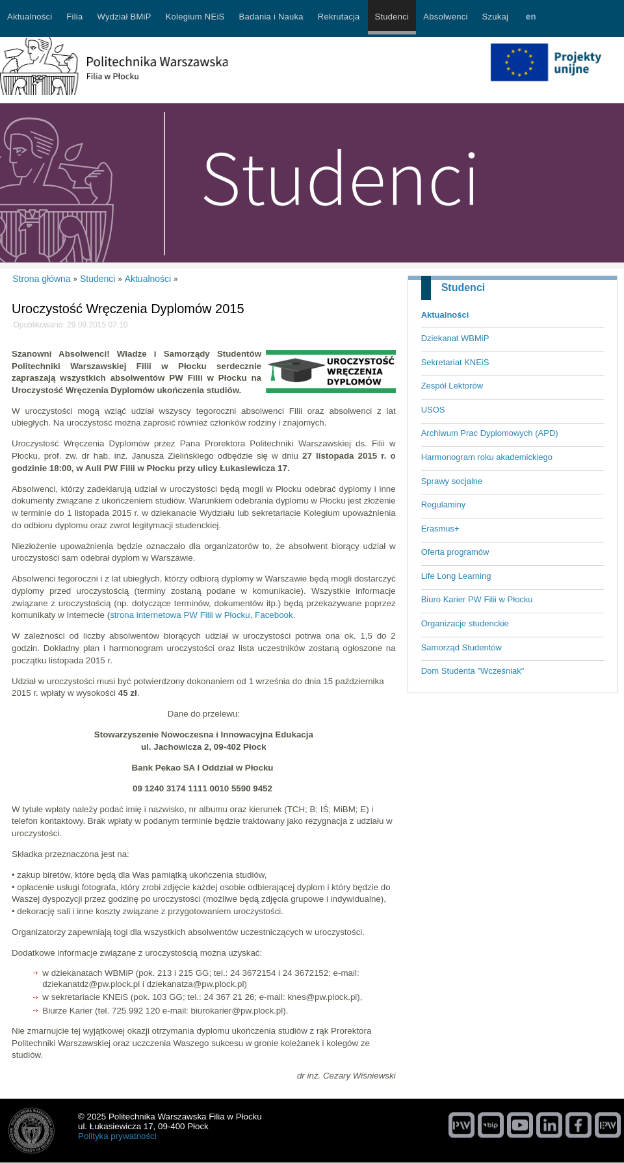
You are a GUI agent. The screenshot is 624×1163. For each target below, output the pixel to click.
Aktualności (445, 315)
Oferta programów (455, 552)
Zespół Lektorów (452, 385)
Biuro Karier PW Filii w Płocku (477, 599)
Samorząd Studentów (461, 647)
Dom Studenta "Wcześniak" (473, 671)
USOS (433, 410)
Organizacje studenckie (465, 623)
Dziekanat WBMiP (455, 338)
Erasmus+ (440, 528)
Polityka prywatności (117, 1136)
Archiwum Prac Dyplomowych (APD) (489, 433)
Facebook (274, 615)
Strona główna (41, 279)
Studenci (463, 287)
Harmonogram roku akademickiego (486, 457)
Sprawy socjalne (452, 481)
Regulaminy (443, 504)
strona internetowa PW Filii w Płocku (180, 615)
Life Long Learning (456, 576)
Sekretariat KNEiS (455, 362)
